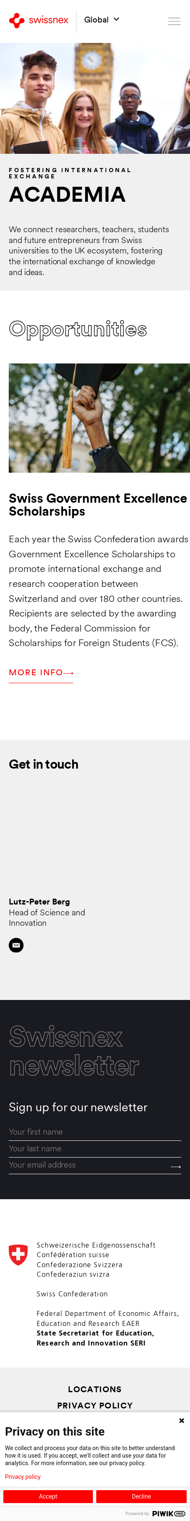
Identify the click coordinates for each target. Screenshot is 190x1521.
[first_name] (95, 1132)
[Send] (176, 1166)
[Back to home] (39, 21)
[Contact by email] (16, 945)
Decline (141, 1496)
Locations (95, 1390)
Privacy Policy (95, 1407)
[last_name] (95, 1149)
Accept (48, 1496)
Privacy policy (22, 1476)
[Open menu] (174, 21)
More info (41, 673)
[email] (95, 1166)
